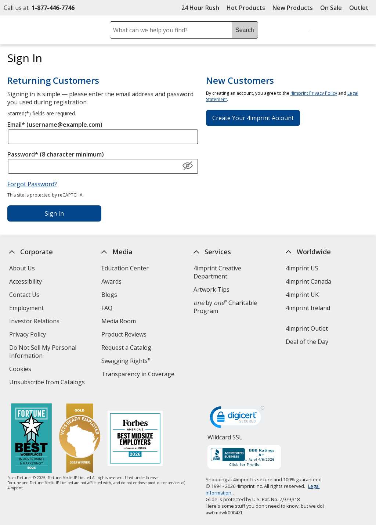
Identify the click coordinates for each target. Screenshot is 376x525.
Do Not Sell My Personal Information (42, 353)
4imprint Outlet (307, 328)
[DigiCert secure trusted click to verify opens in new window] (237, 419)
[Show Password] (187, 166)
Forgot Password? (32, 184)
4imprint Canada (308, 281)
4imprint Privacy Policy (313, 93)
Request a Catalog (126, 348)
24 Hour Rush (200, 8)
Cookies (21, 370)
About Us (22, 268)
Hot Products (246, 8)
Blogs (109, 295)
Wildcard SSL (225, 440)
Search (244, 30)
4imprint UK (302, 295)
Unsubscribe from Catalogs (48, 383)
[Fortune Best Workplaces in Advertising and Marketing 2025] (31, 439)
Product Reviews (124, 334)
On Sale (331, 8)
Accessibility (25, 281)
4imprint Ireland (308, 308)
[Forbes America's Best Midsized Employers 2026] (135, 439)
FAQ (106, 308)
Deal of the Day (307, 342)
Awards (111, 281)
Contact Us (24, 295)
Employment (26, 308)
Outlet (360, 8)
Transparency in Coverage (138, 375)
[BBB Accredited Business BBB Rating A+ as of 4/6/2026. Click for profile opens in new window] (244, 457)
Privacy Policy (28, 335)
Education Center (125, 268)
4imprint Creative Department (217, 272)
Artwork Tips (211, 289)
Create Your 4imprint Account (253, 118)
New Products (292, 8)
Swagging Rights (125, 361)
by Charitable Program (225, 307)
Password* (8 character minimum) (55, 154)
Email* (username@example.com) (54, 125)
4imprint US (302, 268)
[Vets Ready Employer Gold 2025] (79, 439)
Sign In (54, 213)
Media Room (118, 321)
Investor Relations (35, 322)
